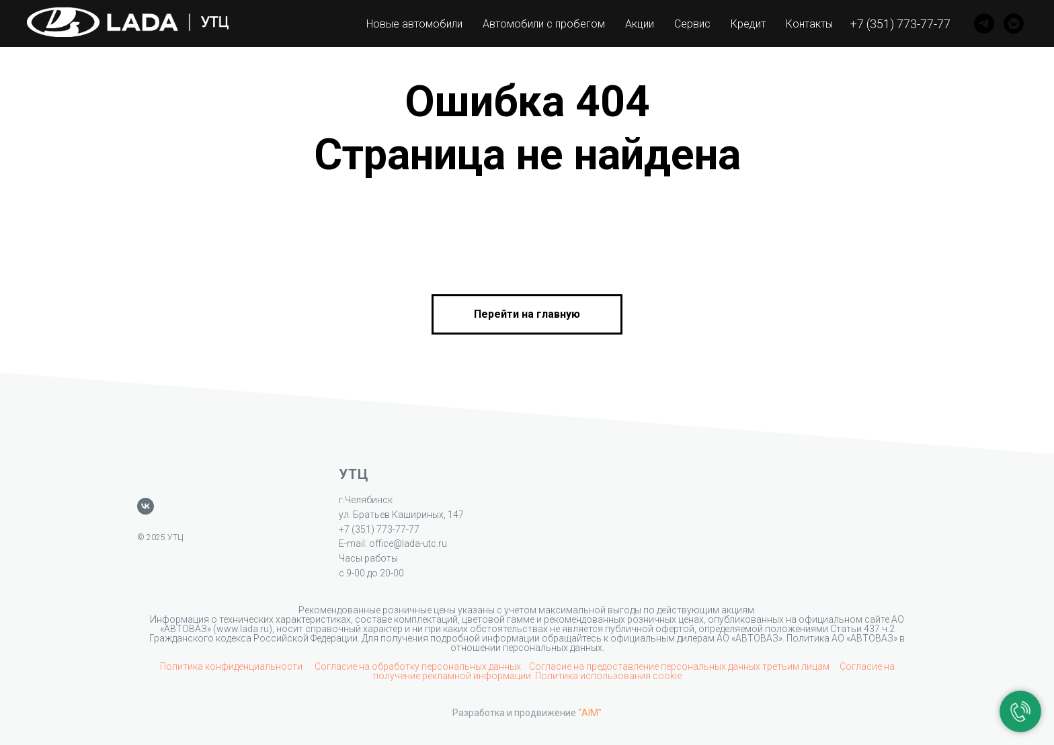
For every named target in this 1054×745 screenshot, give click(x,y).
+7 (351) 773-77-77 (900, 24)
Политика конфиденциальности (232, 666)
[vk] (145, 506)
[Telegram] (984, 23)
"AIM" (590, 712)
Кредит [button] (748, 23)
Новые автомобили (414, 23)
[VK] (1014, 23)
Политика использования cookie (608, 675)
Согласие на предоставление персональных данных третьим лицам (680, 666)
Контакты (809, 23)
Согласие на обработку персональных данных (418, 666)
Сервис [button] (692, 23)
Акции (639, 23)
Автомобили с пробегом (544, 23)
